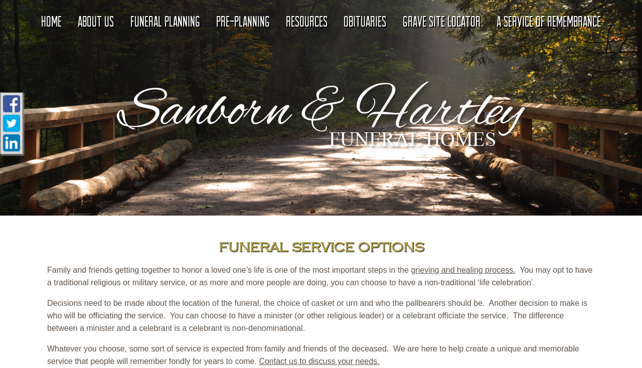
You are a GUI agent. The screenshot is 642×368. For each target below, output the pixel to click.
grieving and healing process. (463, 270)
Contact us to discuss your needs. (319, 361)
